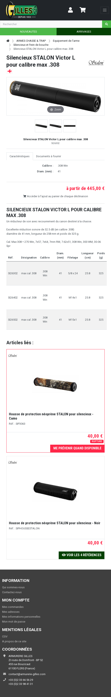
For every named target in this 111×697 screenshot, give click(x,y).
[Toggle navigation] (105, 10)
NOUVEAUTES (28, 31)
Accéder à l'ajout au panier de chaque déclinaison (55, 196)
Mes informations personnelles (21, 616)
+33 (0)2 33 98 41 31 (21, 684)
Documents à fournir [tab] (48, 156)
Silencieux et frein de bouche (30, 44)
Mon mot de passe (13, 621)
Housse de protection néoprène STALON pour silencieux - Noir (54, 523)
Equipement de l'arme (66, 40)
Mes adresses (11, 611)
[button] (41, 126)
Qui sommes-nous (13, 587)
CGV (4, 636)
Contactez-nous (12, 592)
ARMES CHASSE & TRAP (31, 40)
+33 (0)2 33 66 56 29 (21, 679)
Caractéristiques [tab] (20, 156)
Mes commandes (13, 606)
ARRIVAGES (84, 31)
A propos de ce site (14, 641)
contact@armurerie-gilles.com (27, 674)
